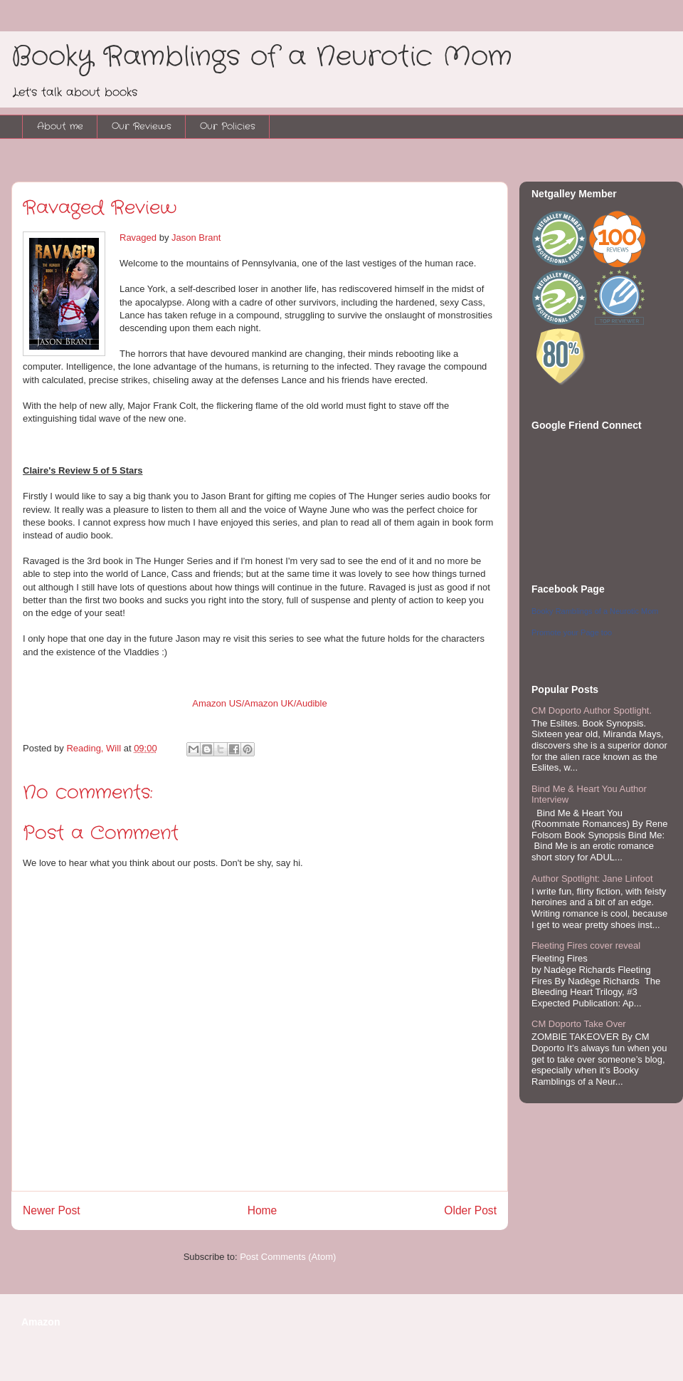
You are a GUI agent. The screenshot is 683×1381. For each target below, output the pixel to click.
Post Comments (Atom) (288, 1256)
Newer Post (51, 1210)
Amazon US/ (218, 703)
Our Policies (227, 126)
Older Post (470, 1210)
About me (60, 126)
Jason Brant (196, 237)
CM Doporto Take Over (578, 1023)
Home (262, 1210)
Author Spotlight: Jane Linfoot (592, 878)
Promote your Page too (571, 632)
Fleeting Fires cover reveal (585, 945)
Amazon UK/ (270, 703)
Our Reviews (141, 126)
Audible (311, 703)
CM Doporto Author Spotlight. (591, 710)
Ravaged (138, 237)
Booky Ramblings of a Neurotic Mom (261, 57)
